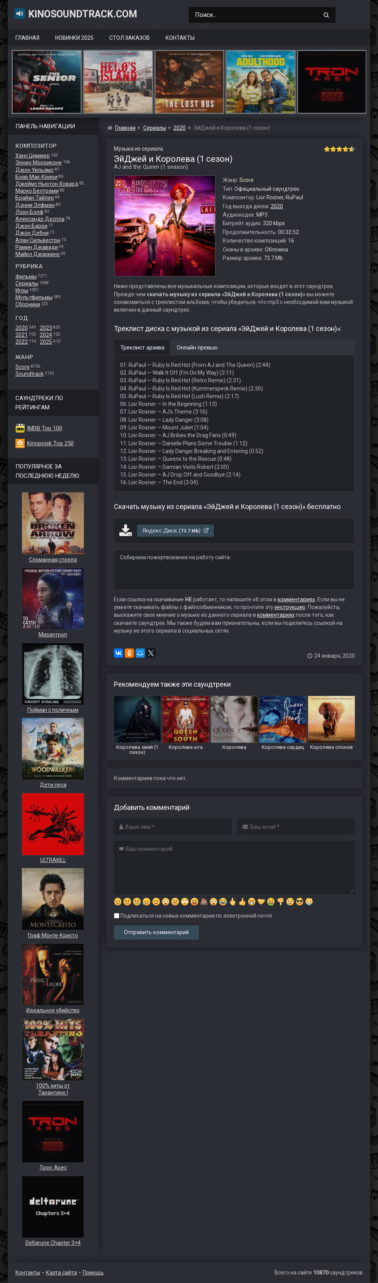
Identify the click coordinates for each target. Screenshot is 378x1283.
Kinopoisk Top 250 (50, 443)
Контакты (180, 38)
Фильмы (26, 276)
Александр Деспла (39, 219)
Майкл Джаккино (37, 254)
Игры (21, 290)
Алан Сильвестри (37, 240)
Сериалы (26, 283)
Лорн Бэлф (29, 212)
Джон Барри (31, 226)
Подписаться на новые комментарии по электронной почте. (193, 916)
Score (22, 367)
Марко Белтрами (37, 191)
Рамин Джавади (36, 247)
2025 (46, 342)
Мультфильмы (34, 297)
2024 (46, 335)
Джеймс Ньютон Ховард (46, 184)
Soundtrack (29, 374)
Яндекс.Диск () (175, 530)
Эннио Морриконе (38, 163)
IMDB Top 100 (44, 428)
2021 (21, 335)
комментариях (296, 599)
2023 (46, 328)
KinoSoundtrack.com (75, 13)
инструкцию (290, 607)
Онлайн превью (197, 347)
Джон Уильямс (34, 170)
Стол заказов (129, 38)
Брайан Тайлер (34, 198)
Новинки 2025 (74, 38)
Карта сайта (61, 1272)
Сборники (27, 304)
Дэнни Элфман (35, 205)
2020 (21, 328)
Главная (27, 38)
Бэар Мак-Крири (36, 177)
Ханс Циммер (32, 156)
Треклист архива (142, 347)
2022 (21, 342)
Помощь (93, 1272)
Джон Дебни (32, 233)
